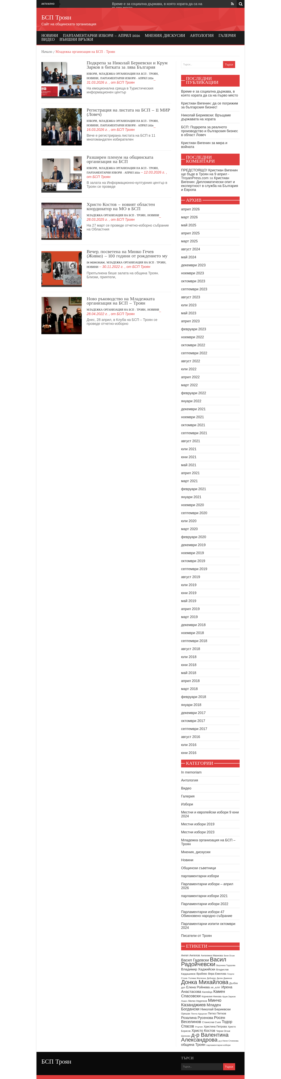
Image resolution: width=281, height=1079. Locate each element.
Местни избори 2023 (197, 832)
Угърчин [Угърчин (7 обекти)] (199, 1027)
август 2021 (190, 441)
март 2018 (189, 689)
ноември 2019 (192, 553)
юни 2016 (189, 753)
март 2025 (189, 241)
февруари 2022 (193, 393)
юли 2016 (189, 745)
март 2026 (189, 217)
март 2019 (189, 617)
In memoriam (96, 262)
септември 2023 (194, 289)
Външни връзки (76, 40)
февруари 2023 (193, 329)
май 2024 (188, 257)
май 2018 (188, 673)
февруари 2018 (193, 697)
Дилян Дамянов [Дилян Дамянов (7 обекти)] (224, 978)
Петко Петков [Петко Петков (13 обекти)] (217, 1013)
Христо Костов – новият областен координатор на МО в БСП (121, 207)
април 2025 (190, 233)
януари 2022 (191, 401)
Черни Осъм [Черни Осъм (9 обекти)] (223, 1031)
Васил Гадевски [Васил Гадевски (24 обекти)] (195, 960)
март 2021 (189, 481)
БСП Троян (56, 17)
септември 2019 (194, 569)
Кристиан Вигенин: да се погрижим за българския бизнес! (209, 105)
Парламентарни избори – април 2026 (101, 36)
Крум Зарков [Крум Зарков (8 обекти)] (229, 996)
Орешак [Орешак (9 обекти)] (185, 1013)
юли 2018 (189, 657)
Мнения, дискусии (165, 36)
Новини (49, 36)
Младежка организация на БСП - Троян (128, 74)
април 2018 (190, 681)
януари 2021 (191, 497)
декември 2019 (193, 545)
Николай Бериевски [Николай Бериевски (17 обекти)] (215, 1009)
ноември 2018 (192, 633)
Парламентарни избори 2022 (204, 904)
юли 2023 (189, 305)
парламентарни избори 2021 (204, 896)
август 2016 (190, 737)
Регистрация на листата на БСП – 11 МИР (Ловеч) (128, 112)
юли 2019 (189, 585)
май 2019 (188, 601)
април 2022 (190, 377)
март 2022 (189, 385)
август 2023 (190, 297)
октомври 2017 (193, 721)
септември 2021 (194, 433)
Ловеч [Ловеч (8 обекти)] (184, 1001)
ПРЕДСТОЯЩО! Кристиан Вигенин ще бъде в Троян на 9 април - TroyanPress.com (209, 174)
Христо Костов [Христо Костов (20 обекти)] (203, 1031)
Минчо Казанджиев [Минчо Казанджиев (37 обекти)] (201, 1002)
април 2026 (190, 209)
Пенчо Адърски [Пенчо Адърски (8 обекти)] (199, 1014)
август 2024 (190, 249)
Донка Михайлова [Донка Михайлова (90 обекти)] (204, 982)
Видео (48, 40)
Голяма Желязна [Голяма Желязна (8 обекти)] (197, 978)
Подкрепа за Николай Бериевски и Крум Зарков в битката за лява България (127, 65)
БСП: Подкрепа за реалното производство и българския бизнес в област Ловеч (209, 131)
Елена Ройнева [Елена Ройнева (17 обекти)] (198, 987)
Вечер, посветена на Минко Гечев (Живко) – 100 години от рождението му (127, 254)
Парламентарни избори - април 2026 (127, 78)
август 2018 (190, 649)
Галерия (227, 36)
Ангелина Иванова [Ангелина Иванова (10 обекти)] (212, 955)
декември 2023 (193, 265)
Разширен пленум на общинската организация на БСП (120, 160)
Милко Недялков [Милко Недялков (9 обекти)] (197, 1001)
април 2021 (190, 473)
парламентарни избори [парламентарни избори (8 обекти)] (218, 1045)
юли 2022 (189, 369)
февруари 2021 (193, 489)
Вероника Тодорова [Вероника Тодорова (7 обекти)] (225, 965)
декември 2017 (193, 713)
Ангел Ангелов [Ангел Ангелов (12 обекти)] (190, 955)
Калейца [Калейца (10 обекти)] (207, 991)
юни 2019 (189, 593)
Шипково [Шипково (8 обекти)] (185, 1036)
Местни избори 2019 (197, 824)
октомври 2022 (193, 345)
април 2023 (190, 321)
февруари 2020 (193, 537)
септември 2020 (194, 513)
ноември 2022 (192, 337)
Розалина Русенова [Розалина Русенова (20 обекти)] (197, 1018)
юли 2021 (189, 449)
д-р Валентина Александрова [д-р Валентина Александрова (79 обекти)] (205, 1037)
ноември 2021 (192, 417)
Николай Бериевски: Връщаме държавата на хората (206, 117)
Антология (202, 36)
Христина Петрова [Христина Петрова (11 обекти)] (215, 1026)
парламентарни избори (200, 876)
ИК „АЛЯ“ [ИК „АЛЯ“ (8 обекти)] (216, 987)
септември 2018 (194, 641)
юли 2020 (189, 521)
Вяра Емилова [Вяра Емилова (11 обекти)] (217, 973)
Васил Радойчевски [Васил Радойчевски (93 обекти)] (203, 961)
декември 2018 (193, 625)
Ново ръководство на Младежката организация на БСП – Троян (121, 301)
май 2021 (188, 465)
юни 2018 (189, 665)
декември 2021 (193, 409)
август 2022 (190, 361)
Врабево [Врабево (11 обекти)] (202, 973)
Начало (46, 52)
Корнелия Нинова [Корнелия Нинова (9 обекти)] (211, 996)
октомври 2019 (193, 561)
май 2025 (188, 225)
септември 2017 (194, 729)
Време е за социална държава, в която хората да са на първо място (209, 93)
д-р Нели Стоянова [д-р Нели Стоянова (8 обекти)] (228, 1041)
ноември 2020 (192, 505)
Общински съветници (198, 868)
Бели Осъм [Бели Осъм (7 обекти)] (229, 955)
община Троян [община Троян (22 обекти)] (193, 1045)
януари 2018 (191, 705)
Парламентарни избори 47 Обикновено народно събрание (206, 914)
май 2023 (188, 313)
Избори (92, 74)
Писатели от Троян (196, 936)
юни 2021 (189, 457)
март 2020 (189, 529)
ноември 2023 (192, 273)
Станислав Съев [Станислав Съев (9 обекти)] (211, 1022)
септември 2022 (194, 353)
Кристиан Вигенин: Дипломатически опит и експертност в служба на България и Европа (209, 184)
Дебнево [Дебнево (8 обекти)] (211, 978)
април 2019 (190, 609)
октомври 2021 (193, 425)
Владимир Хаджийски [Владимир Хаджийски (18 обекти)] (198, 969)
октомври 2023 (193, 281)
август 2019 (190, 577)
